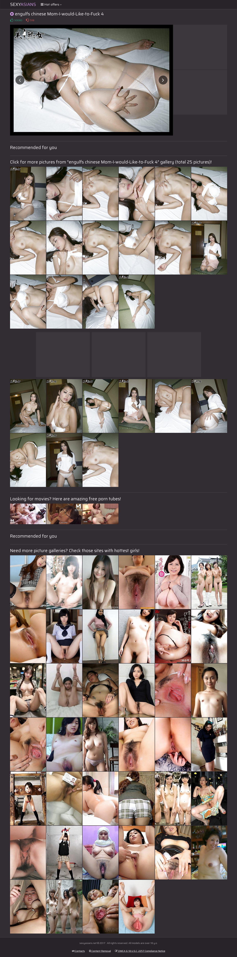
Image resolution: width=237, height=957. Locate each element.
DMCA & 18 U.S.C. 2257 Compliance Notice (140, 951)
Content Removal (100, 951)
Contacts (78, 951)
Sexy (23, 4)
